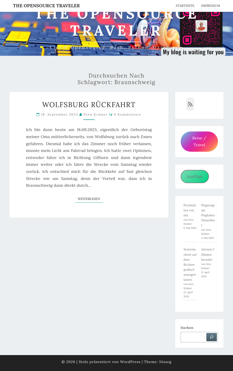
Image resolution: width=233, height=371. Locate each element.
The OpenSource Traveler (46, 5)
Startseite (185, 6)
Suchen (187, 327)
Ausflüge (194, 176)
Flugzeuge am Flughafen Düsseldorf (208, 215)
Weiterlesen (90, 198)
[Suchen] (211, 337)
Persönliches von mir (190, 210)
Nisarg (165, 361)
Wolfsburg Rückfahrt (89, 104)
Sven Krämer (96, 114)
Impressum (210, 6)
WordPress (130, 361)
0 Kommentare (127, 114)
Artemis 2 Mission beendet (207, 254)
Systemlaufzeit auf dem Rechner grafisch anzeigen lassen (190, 264)
